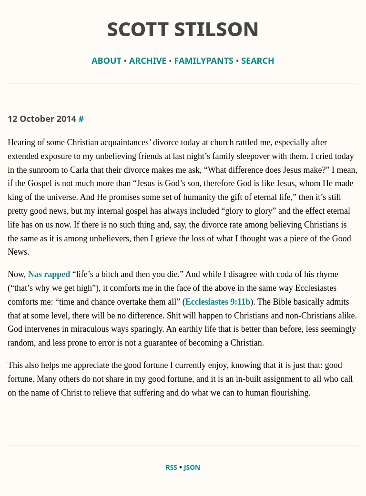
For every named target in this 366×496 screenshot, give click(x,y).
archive (147, 60)
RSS (171, 467)
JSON (192, 467)
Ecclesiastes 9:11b (218, 302)
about (107, 60)
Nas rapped (49, 274)
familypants (204, 60)
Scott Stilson (183, 28)
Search (257, 60)
